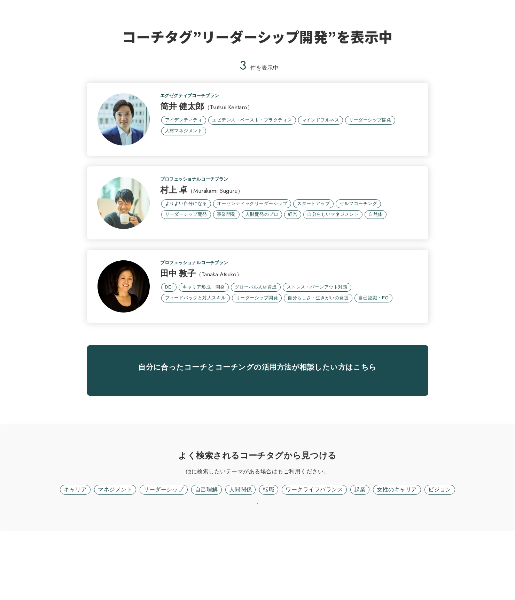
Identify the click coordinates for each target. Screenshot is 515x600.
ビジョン (439, 540)
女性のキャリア (397, 540)
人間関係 (240, 540)
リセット (257, 563)
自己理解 (206, 540)
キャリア (75, 540)
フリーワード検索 (278, 522)
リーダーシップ (163, 540)
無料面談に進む (257, 421)
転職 (268, 540)
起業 (360, 540)
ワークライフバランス (314, 540)
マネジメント (115, 540)
